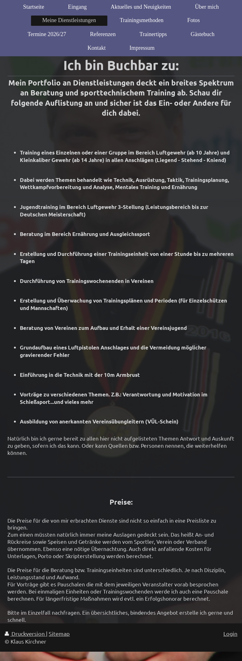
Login (230, 633)
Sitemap (59, 633)
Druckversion (25, 633)
